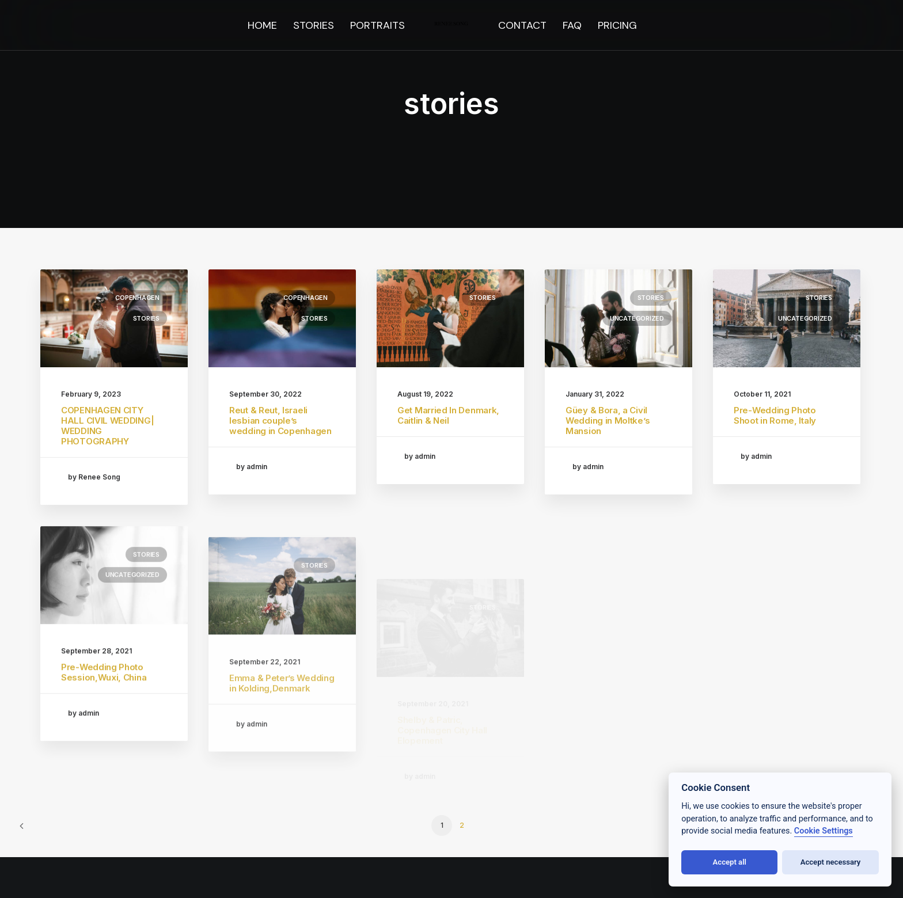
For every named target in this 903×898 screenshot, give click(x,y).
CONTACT (522, 25)
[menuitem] (262, 25)
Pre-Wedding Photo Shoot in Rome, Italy (775, 415)
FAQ (572, 25)
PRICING (617, 25)
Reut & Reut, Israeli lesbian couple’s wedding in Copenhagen (280, 420)
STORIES (313, 25)
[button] (114, 318)
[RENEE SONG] (452, 25)
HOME (262, 25)
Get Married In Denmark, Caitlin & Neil (448, 415)
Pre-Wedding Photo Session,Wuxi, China (103, 712)
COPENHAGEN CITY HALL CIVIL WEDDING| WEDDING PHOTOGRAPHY (107, 426)
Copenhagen (137, 298)
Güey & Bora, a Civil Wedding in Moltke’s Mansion (608, 420)
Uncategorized (637, 318)
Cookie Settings (823, 831)
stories (146, 318)
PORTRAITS (377, 25)
